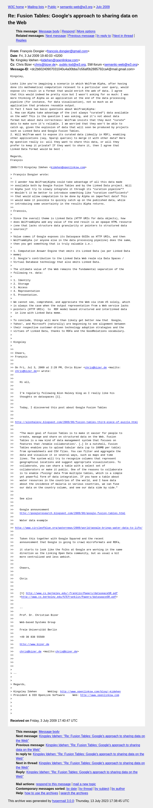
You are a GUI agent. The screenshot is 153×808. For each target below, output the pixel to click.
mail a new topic (84, 784)
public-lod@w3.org (72, 64)
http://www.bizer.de (34, 644)
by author (118, 788)
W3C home (16, 7)
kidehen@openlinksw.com (59, 60)
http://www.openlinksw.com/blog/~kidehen (90, 692)
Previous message (81, 35)
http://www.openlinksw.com (99, 695)
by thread (86, 788)
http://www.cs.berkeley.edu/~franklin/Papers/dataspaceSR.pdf (72, 593)
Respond (68, 31)
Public (52, 7)
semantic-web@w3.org (76, 7)
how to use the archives (41, 793)
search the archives (74, 793)
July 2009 (103, 7)
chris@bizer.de (45, 64)
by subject (102, 788)
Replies (21, 40)
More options (86, 31)
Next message (56, 35)
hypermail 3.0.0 (63, 801)
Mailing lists (35, 7)
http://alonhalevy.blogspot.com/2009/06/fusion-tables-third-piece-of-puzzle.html (76, 422)
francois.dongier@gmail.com (67, 51)
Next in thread (123, 35)
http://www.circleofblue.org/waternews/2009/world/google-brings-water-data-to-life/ (78, 528)
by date (71, 788)
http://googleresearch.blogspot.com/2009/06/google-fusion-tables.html (72, 513)
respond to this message (53, 784)
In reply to (104, 35)
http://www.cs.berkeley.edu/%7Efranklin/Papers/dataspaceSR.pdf (68, 597)
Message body (49, 31)
